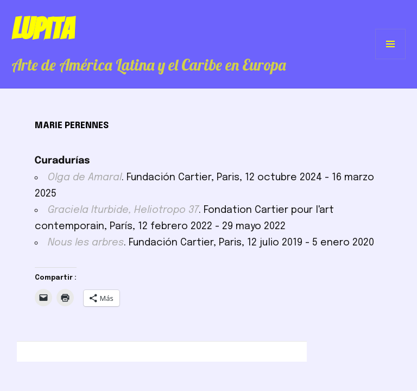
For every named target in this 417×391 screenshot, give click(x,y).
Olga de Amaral (85, 177)
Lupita (42, 29)
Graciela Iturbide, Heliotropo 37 (123, 210)
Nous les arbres (86, 243)
